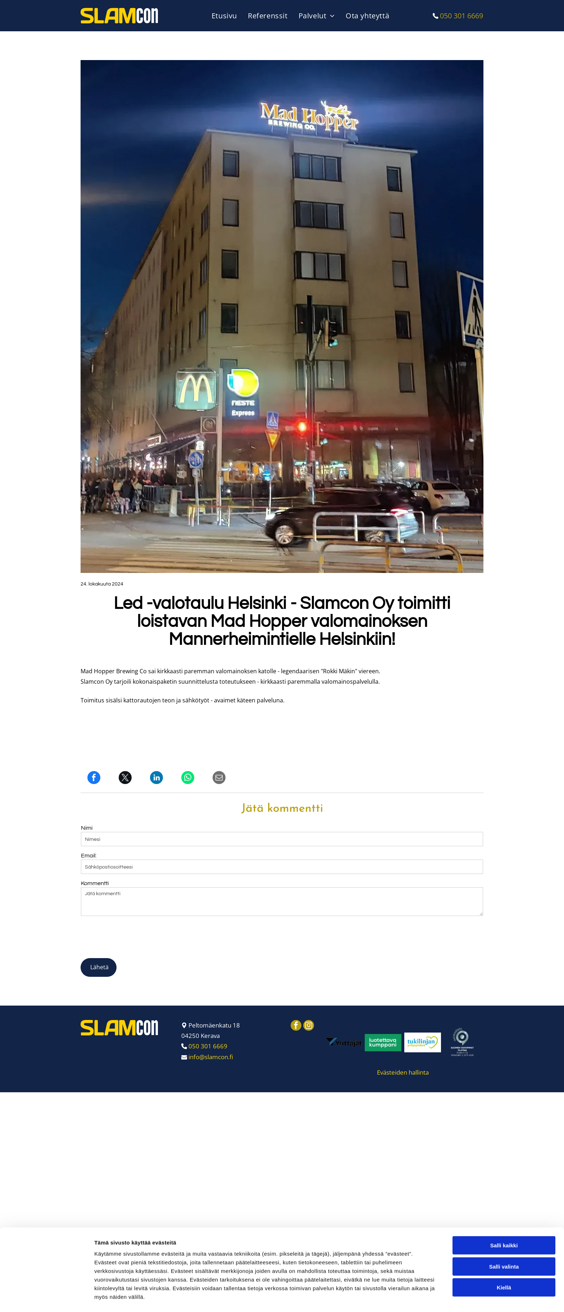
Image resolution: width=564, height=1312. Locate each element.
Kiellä (504, 1299)
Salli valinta (504, 1278)
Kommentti (95, 883)
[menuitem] (226, 16)
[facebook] (296, 1026)
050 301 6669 (461, 15)
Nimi (86, 828)
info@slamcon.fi (210, 1057)
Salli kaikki (504, 1257)
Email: (88, 855)
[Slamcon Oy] (343, 1042)
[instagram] (308, 1026)
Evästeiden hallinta (403, 1072)
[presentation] (135, 936)
